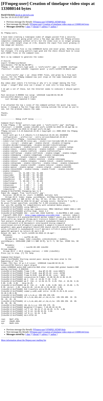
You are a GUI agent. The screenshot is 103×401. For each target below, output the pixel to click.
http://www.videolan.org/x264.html (42, 252)
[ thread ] (36, 26)
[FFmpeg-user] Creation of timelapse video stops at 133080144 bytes (59, 24)
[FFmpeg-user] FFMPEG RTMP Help (49, 22)
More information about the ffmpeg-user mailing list (23, 399)
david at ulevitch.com (24, 15)
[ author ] (53, 26)
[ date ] (28, 26)
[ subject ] (44, 26)
